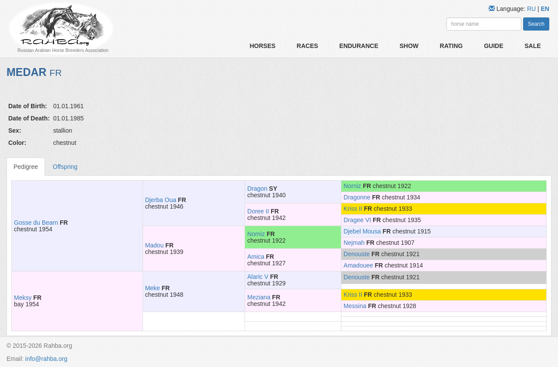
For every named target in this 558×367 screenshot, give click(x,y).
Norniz (352, 185)
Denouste (357, 253)
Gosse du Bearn (36, 222)
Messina (355, 305)
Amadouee (358, 265)
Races (307, 45)
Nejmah (354, 242)
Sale (532, 45)
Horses (263, 45)
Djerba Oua (161, 199)
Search (536, 24)
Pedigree (26, 166)
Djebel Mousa (362, 231)
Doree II (258, 211)
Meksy (22, 297)
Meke (152, 288)
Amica (255, 256)
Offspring (65, 166)
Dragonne (357, 197)
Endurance (358, 45)
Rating (451, 45)
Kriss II (353, 208)
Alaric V (257, 276)
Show (408, 45)
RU (532, 8)
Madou (154, 245)
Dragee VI (357, 219)
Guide (493, 45)
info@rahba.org (46, 358)
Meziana (258, 297)
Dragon (257, 188)
